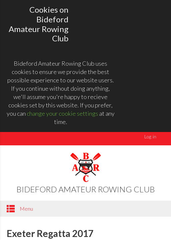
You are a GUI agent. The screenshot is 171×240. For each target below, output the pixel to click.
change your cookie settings (62, 113)
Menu (20, 209)
